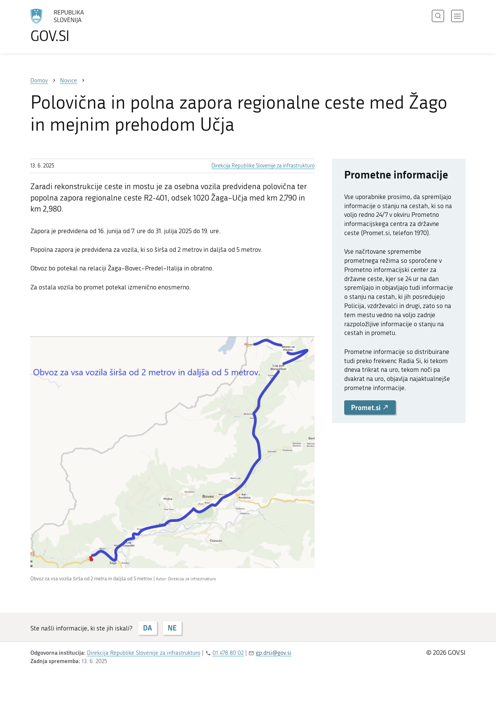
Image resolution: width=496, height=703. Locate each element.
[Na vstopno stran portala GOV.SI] (78, 26)
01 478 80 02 (228, 652)
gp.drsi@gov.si (273, 652)
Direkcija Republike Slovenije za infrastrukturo (263, 166)
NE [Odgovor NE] (172, 628)
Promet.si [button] (370, 407)
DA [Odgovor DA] (147, 628)
